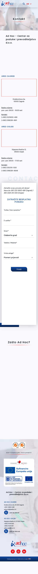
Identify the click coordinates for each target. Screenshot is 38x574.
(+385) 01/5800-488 (9, 117)
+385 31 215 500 (9, 523)
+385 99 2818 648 (14, 531)
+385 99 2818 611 (14, 513)
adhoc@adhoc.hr (9, 528)
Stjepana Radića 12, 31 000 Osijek (14, 521)
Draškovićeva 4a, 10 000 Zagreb (14, 505)
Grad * (6, 231)
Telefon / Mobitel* (10, 243)
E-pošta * (7, 220)
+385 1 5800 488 (9, 507)
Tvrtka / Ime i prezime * (12, 210)
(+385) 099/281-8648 (9, 171)
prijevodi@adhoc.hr (10, 509)
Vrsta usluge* (9, 253)
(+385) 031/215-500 (9, 168)
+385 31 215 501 (8, 526)
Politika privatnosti (11, 559)
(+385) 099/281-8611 (9, 120)
